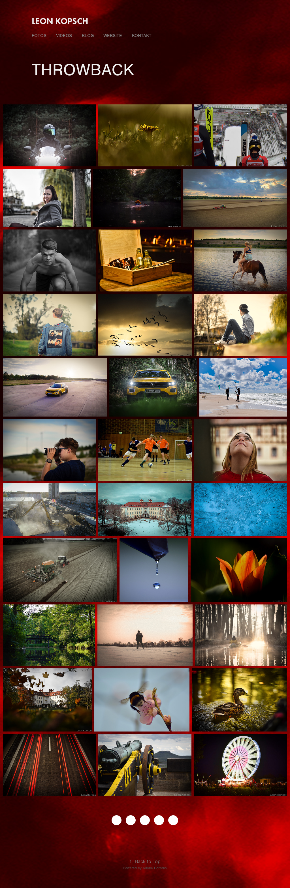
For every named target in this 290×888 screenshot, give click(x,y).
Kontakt (142, 35)
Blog (88, 35)
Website (112, 35)
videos (64, 35)
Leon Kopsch (60, 21)
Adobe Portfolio (155, 868)
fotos (39, 35)
